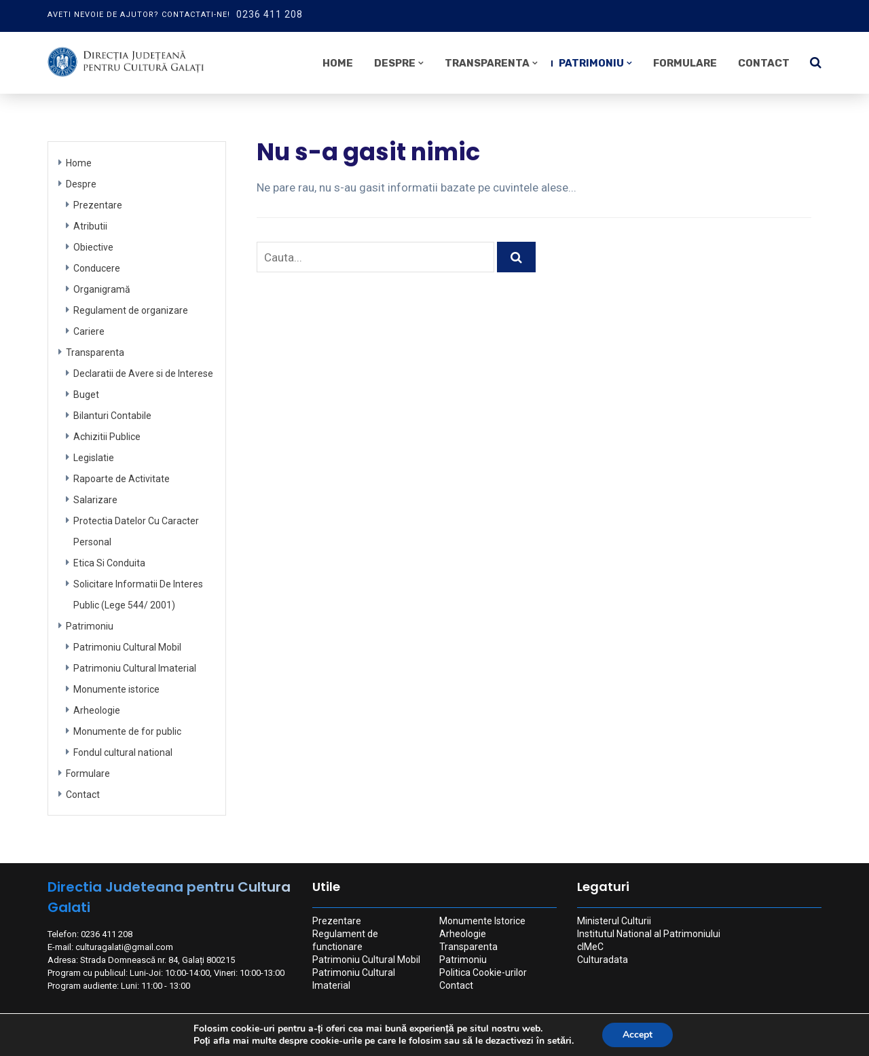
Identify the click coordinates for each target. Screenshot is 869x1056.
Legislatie (93, 457)
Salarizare (95, 499)
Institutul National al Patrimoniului (648, 933)
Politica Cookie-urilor (483, 972)
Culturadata (602, 959)
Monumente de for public (127, 731)
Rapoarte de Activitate (121, 478)
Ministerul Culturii (614, 920)
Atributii (90, 226)
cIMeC (590, 946)
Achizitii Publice (107, 436)
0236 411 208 (269, 14)
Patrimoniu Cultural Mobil (127, 647)
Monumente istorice (116, 689)
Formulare (685, 63)
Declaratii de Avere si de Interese (143, 373)
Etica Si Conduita (109, 563)
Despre (394, 63)
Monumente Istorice (482, 920)
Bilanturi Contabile (112, 415)
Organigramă (101, 289)
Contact (764, 63)
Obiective (93, 247)
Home (337, 63)
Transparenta (487, 63)
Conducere (96, 268)
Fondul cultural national (122, 752)
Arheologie (96, 710)
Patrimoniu (591, 63)
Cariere (89, 331)
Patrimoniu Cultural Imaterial (134, 668)
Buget (86, 394)
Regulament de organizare (130, 310)
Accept (637, 1034)
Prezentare (97, 205)
